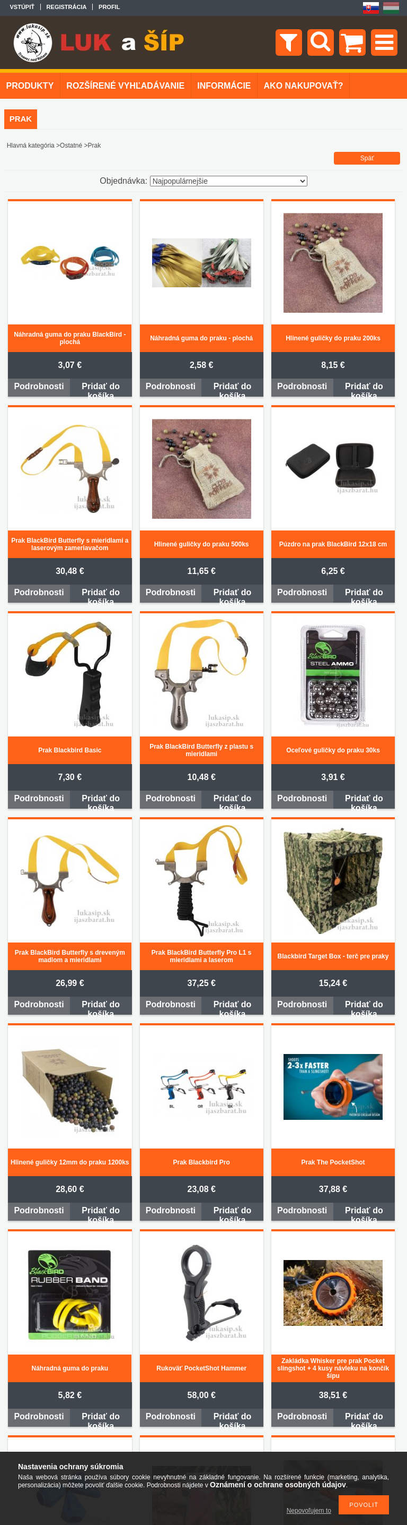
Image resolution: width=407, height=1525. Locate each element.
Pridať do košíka (101, 389)
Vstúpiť (22, 7)
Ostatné (71, 145)
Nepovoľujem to (309, 1510)
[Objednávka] (228, 181)
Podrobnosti (39, 386)
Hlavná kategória (31, 145)
